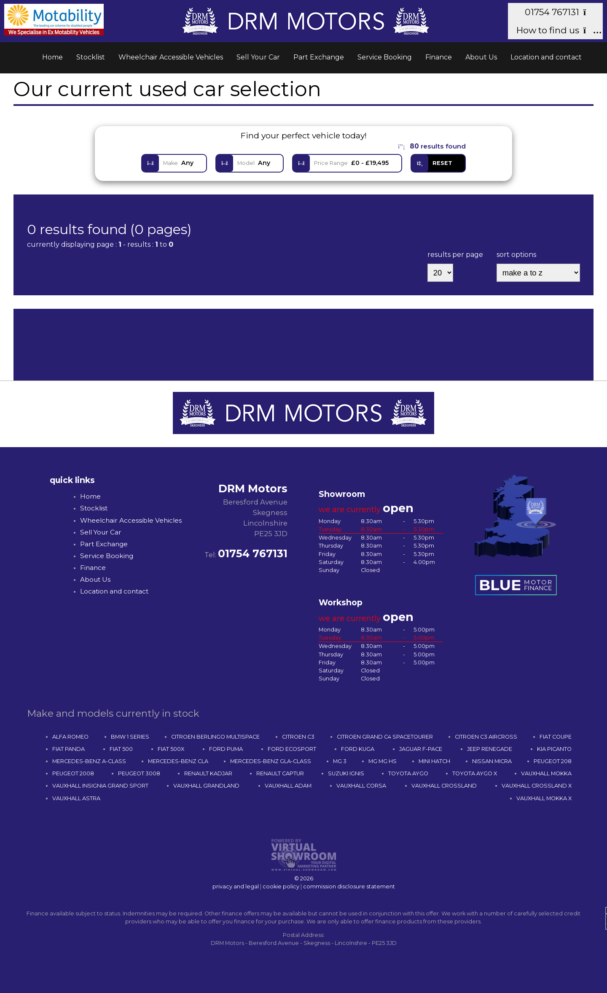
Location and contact (546, 57)
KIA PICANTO (554, 749)
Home (52, 57)
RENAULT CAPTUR (280, 773)
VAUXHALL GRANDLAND (206, 786)
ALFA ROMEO (70, 737)
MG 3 (339, 761)
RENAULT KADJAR (208, 773)
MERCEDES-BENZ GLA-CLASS (270, 761)
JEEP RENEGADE (489, 749)
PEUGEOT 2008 (73, 773)
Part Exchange (318, 57)
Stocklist (90, 57)
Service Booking (384, 57)
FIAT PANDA (68, 749)
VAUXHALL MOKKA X (544, 798)
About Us (481, 57)
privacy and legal (235, 886)
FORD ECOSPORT (292, 749)
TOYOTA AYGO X (474, 773)
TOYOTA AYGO (408, 773)
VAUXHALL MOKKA (546, 773)
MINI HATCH (434, 761)
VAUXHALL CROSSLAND (444, 786)
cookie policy (281, 886)
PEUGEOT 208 (553, 761)
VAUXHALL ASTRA (76, 798)
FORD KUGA (357, 749)
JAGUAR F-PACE (420, 749)
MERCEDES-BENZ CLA (178, 761)
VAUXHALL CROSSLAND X (537, 786)
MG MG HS (382, 761)
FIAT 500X (171, 749)
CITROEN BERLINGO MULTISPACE (215, 737)
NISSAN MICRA (492, 761)
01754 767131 (559, 12)
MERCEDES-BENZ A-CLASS (89, 761)
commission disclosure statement (349, 886)
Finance (438, 57)
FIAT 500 (121, 749)
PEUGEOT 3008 (139, 773)
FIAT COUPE (556, 737)
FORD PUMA (226, 749)
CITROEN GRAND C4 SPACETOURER (385, 737)
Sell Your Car (258, 57)
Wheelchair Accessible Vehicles (170, 57)
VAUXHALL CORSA (361, 786)
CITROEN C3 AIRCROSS (486, 737)
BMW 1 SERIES (130, 737)
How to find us (555, 30)
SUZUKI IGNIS (346, 773)
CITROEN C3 (298, 737)
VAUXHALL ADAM (288, 786)
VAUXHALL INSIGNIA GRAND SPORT (100, 786)
